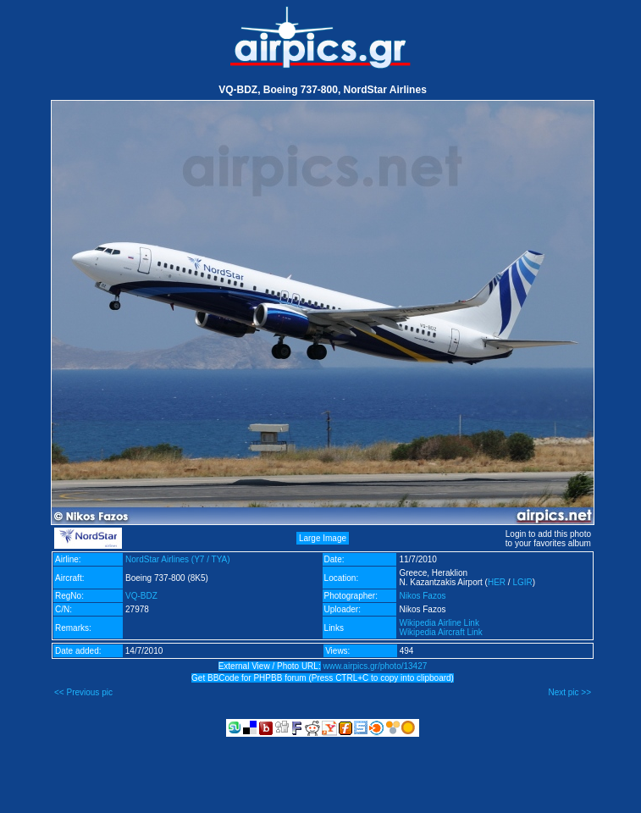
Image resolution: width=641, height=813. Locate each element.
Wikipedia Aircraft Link (440, 632)
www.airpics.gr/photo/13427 (375, 666)
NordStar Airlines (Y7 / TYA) (177, 559)
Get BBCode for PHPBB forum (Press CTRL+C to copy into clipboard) (322, 678)
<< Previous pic (83, 692)
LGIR (522, 582)
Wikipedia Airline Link (439, 623)
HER (497, 582)
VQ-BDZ (141, 595)
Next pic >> (569, 692)
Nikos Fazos (422, 595)
